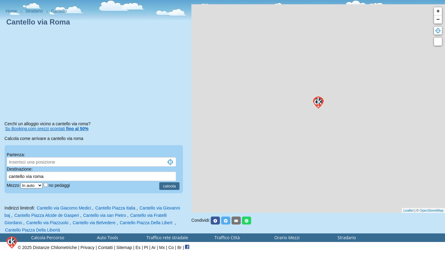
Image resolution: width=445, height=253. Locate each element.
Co (171, 247)
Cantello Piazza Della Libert (147, 222)
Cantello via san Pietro (104, 215)
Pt (146, 247)
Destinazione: (20, 169)
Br (179, 247)
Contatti (105, 247)
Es (138, 247)
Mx (162, 247)
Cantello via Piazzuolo (47, 222)
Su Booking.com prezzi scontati (47, 128)
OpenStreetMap (431, 210)
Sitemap (124, 247)
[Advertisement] (96, 75)
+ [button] (438, 11)
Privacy (88, 247)
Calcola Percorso (47, 237)
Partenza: (16, 154)
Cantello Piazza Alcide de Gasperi (46, 215)
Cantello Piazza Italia (115, 208)
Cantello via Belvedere (94, 222)
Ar (153, 247)
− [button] (438, 19)
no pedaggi (60, 185)
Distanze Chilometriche (55, 247)
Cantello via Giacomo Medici (64, 208)
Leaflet (408, 210)
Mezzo (14, 185)
